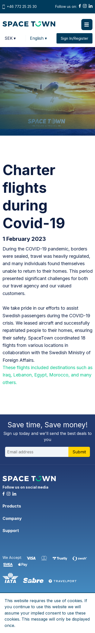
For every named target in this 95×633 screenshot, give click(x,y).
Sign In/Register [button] (74, 38)
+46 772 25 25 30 (22, 7)
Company (12, 518)
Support (11, 530)
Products (12, 506)
